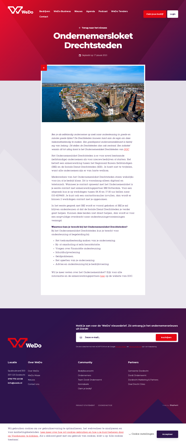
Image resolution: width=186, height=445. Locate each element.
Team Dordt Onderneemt (90, 380)
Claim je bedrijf (85, 388)
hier (102, 276)
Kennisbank (83, 384)
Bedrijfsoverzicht (86, 371)
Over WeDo (33, 371)
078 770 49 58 (15, 379)
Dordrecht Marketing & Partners (143, 380)
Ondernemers (84, 375)
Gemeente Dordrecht (138, 371)
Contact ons (33, 384)
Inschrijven (166, 337)
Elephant (174, 405)
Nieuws (31, 380)
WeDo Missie (34, 375)
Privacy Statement (85, 405)
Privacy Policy (121, 347)
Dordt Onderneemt (137, 375)
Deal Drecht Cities (136, 384)
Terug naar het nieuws (94, 28)
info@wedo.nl (15, 383)
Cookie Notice (105, 405)
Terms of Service (135, 347)
